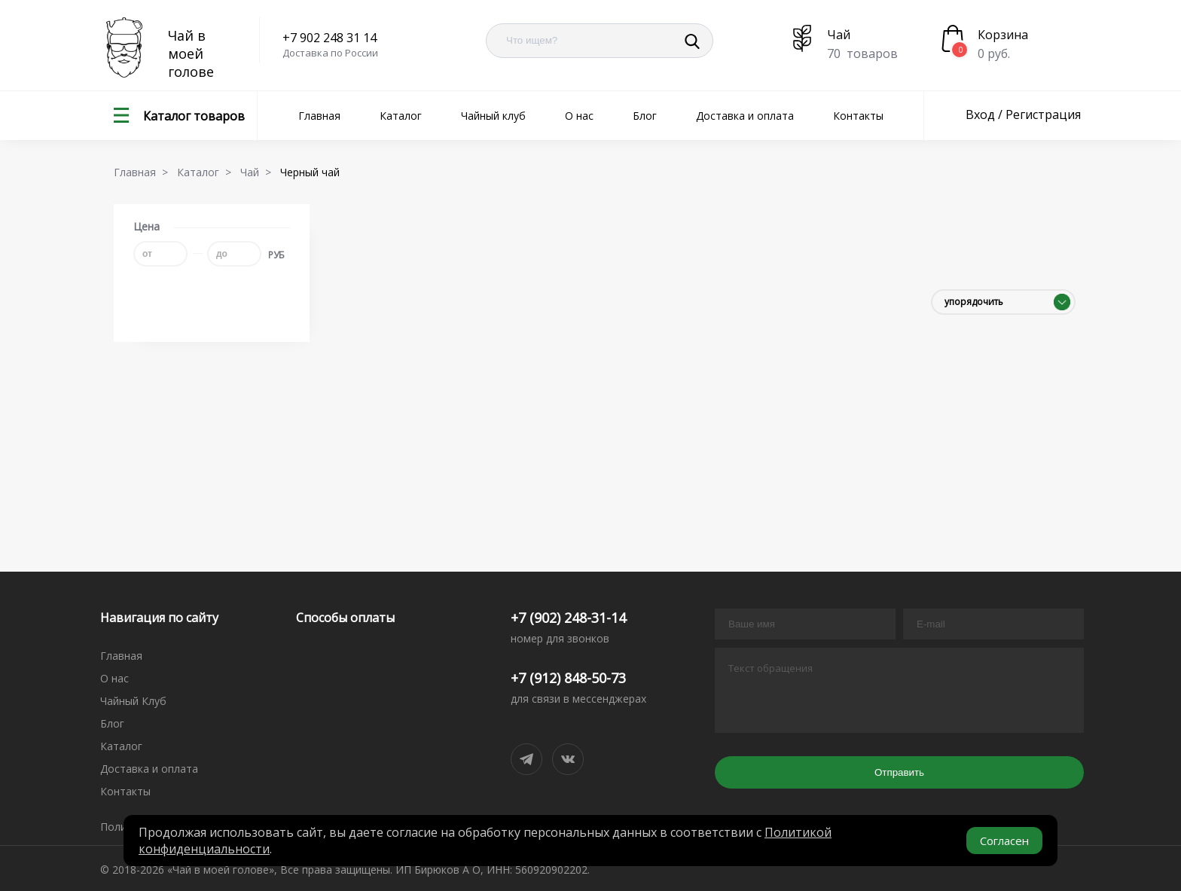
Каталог (401, 115)
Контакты (858, 115)
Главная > (144, 172)
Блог (645, 115)
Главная (319, 115)
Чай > (258, 172)
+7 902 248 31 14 (329, 37)
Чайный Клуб (133, 701)
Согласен (1004, 840)
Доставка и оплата (745, 115)
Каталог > (207, 172)
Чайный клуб (493, 115)
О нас (579, 115)
